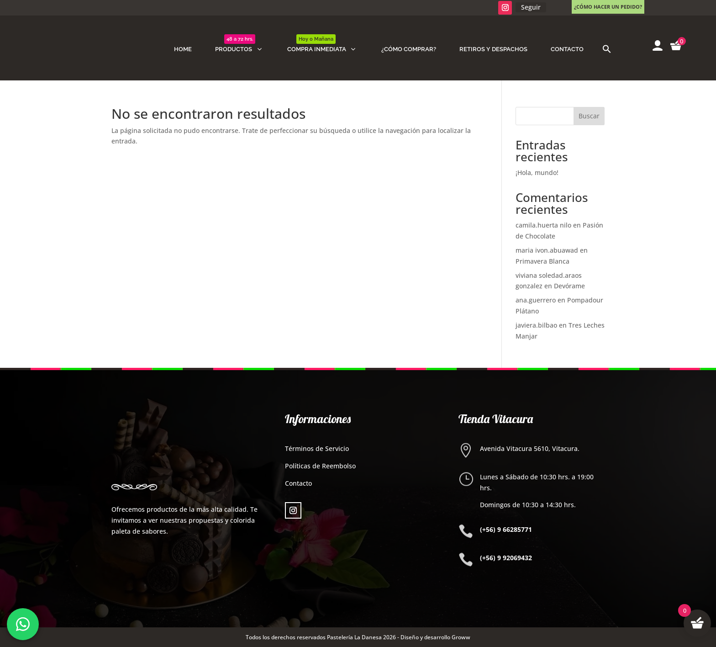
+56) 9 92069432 (507, 557)
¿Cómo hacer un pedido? (608, 6)
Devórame (569, 285)
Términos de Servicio (317, 448)
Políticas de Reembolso (320, 465)
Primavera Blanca (542, 261)
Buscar (589, 115)
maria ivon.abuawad (547, 250)
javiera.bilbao (536, 325)
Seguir (531, 7)
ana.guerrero (536, 300)
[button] (606, 49)
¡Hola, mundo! (537, 172)
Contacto (298, 483)
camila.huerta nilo (543, 225)
